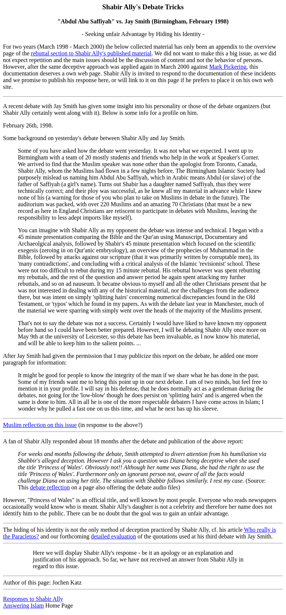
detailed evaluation (113, 536)
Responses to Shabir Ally (33, 599)
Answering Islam (23, 605)
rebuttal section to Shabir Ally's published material (91, 53)
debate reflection (50, 487)
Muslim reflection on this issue (40, 425)
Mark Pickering (228, 67)
